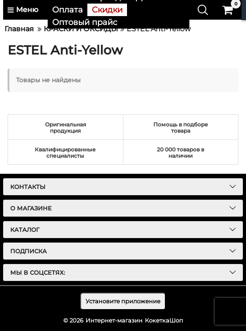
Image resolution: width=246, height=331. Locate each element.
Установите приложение (123, 301)
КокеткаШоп (164, 320)
